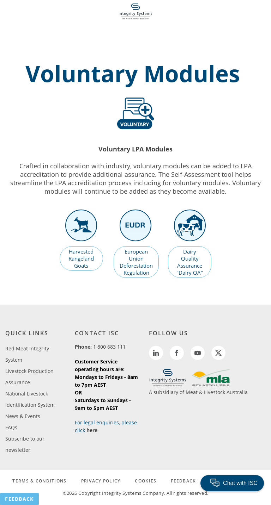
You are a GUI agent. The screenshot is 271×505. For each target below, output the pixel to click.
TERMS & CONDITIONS (39, 481)
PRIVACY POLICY (101, 481)
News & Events (22, 416)
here (91, 430)
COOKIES (145, 481)
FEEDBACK (183, 481)
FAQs (11, 427)
